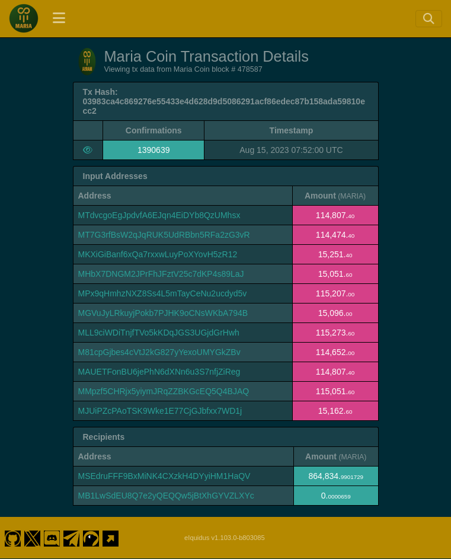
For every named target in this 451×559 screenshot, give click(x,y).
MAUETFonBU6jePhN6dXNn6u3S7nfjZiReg (159, 371)
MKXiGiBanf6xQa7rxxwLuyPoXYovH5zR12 (158, 254)
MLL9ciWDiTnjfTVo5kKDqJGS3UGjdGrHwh (158, 332)
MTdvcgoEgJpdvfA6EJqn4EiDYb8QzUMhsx (159, 215)
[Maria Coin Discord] (52, 538)
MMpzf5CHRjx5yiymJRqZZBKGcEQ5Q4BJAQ (164, 391)
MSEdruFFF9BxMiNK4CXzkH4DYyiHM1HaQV (164, 476)
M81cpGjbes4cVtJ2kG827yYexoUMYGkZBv (159, 352)
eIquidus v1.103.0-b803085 (224, 537)
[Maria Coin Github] (12, 538)
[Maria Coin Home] (24, 18)
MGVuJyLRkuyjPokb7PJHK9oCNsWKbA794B (163, 313)
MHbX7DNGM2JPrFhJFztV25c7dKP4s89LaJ (161, 274)
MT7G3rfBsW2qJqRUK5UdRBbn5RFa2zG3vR (164, 234)
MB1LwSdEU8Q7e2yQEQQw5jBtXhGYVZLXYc (166, 495)
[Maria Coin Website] (111, 538)
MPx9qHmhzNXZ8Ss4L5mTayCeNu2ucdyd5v (162, 293)
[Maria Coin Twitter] (32, 538)
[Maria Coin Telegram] (72, 538)
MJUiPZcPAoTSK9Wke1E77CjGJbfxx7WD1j (160, 411)
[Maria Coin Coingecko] (91, 538)
